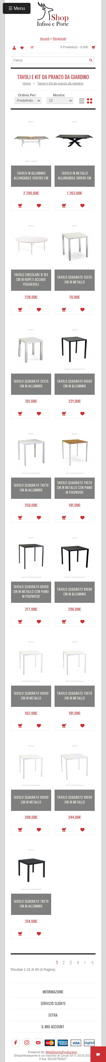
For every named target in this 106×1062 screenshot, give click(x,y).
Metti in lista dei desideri (38, 205)
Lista (81, 100)
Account (14, 48)
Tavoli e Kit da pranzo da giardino (61, 83)
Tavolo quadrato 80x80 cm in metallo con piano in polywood (31, 590)
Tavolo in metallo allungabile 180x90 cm (74, 176)
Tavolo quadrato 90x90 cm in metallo (74, 797)
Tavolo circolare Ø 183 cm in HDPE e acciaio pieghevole (31, 279)
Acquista (20, 205)
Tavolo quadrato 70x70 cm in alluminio (31, 486)
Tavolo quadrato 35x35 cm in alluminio (30, 383)
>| (92, 958)
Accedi (44, 38)
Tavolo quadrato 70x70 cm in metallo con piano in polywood (74, 486)
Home (27, 83)
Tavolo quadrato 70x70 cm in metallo (74, 693)
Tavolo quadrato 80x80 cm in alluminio (74, 590)
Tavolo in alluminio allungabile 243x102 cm (31, 176)
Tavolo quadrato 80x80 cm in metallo (31, 797)
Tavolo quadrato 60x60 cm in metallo (31, 693)
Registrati (59, 38)
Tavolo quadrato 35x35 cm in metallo (74, 279)
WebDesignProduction (61, 1047)
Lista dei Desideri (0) (21, 48)
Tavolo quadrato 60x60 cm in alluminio (74, 383)
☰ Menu (16, 8)
